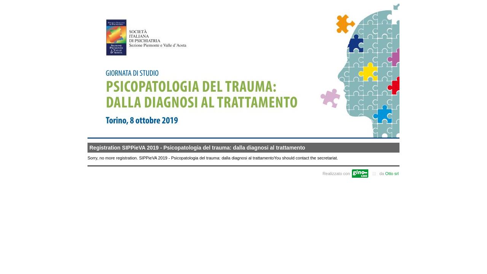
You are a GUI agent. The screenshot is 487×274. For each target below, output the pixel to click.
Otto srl (392, 173)
